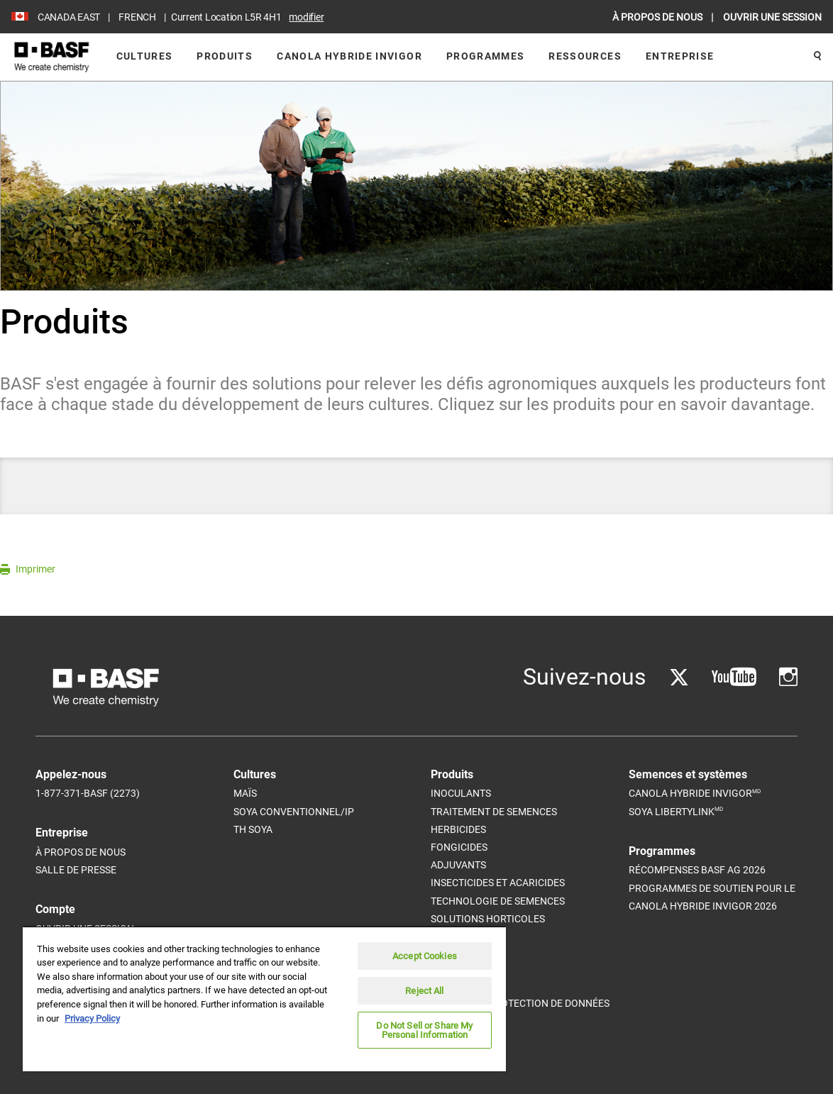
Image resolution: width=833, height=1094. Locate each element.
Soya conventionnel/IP (293, 811)
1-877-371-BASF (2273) (87, 793)
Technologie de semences (498, 901)
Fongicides (459, 847)
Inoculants (461, 793)
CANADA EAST (69, 17)
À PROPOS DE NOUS (658, 17)
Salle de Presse (75, 869)
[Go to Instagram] (788, 677)
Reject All (424, 990)
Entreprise (680, 56)
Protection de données (548, 1003)
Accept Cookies (424, 956)
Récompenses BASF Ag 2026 (697, 869)
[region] (264, 998)
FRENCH (136, 17)
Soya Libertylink (676, 811)
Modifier (306, 17)
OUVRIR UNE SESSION (772, 17)
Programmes (485, 56)
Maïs (245, 793)
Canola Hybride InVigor (349, 56)
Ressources (585, 56)
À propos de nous (80, 852)
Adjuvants (458, 865)
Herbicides (458, 829)
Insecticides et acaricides (498, 882)
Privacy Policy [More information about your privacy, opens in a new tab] (92, 1018)
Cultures (144, 56)
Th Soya (252, 829)
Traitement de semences (494, 811)
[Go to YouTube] (734, 677)
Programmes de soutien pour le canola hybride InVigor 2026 (712, 897)
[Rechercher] (817, 57)
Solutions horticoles (488, 918)
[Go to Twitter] (679, 677)
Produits (225, 56)
